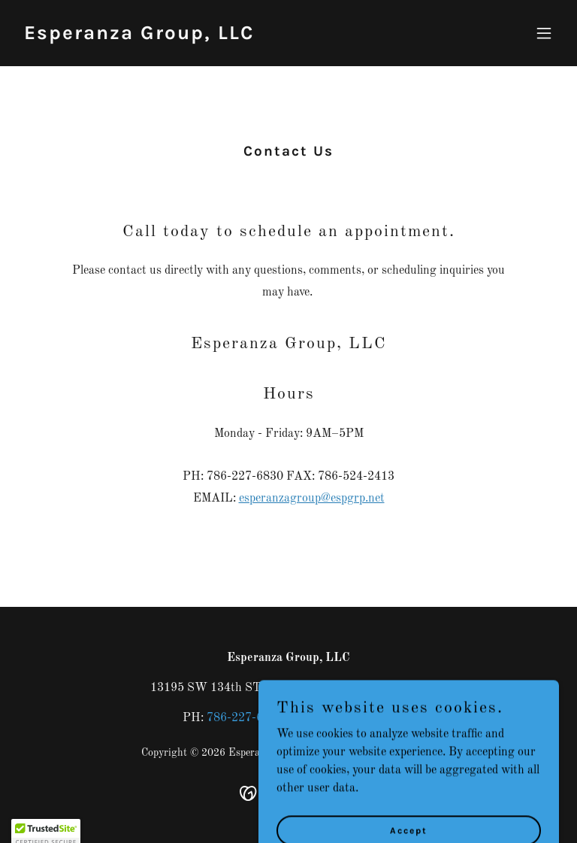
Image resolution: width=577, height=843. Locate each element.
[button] (544, 33)
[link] (139, 36)
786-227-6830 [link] (245, 718)
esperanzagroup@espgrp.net (312, 499)
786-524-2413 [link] (356, 718)
